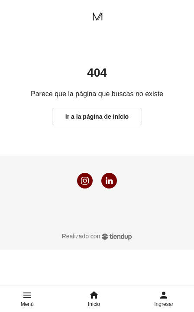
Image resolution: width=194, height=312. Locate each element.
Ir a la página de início (97, 116)
